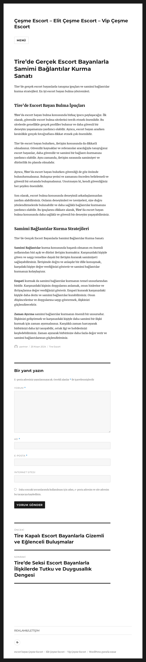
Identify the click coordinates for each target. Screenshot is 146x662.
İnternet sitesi (24, 472)
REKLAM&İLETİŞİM (26, 630)
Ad (17, 439)
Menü (21, 40)
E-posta (20, 455)
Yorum (20, 388)
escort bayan (21, 651)
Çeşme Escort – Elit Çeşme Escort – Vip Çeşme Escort (57, 651)
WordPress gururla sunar (102, 651)
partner (23, 346)
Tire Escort (54, 346)
